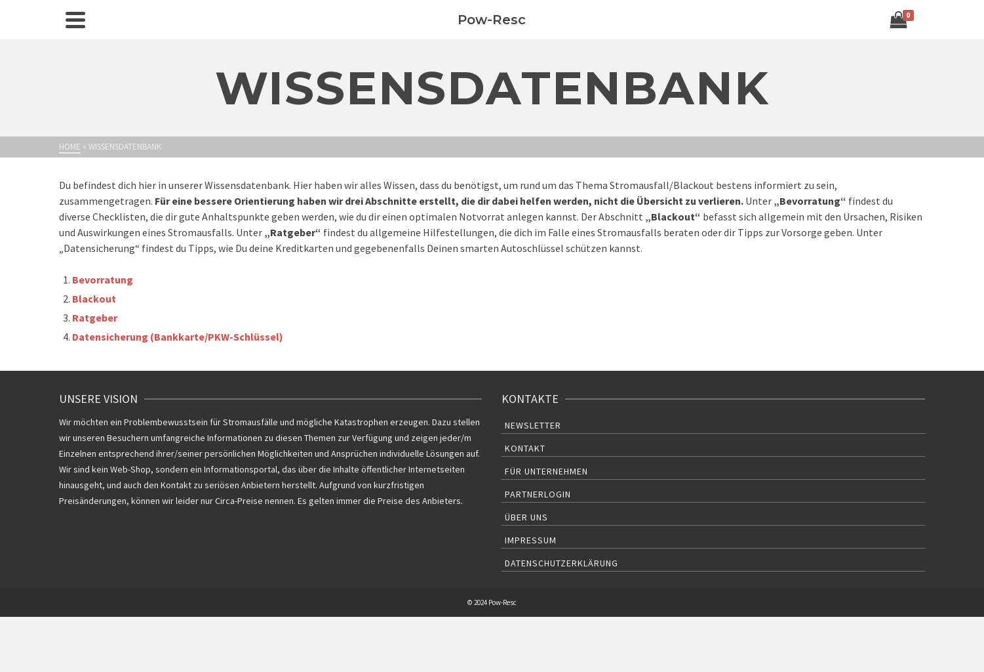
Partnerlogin (538, 494)
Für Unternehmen (546, 471)
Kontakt (525, 448)
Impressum (531, 540)
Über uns (526, 517)
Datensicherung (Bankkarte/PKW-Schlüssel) (177, 336)
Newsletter (533, 425)
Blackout (94, 298)
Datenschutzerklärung (561, 563)
